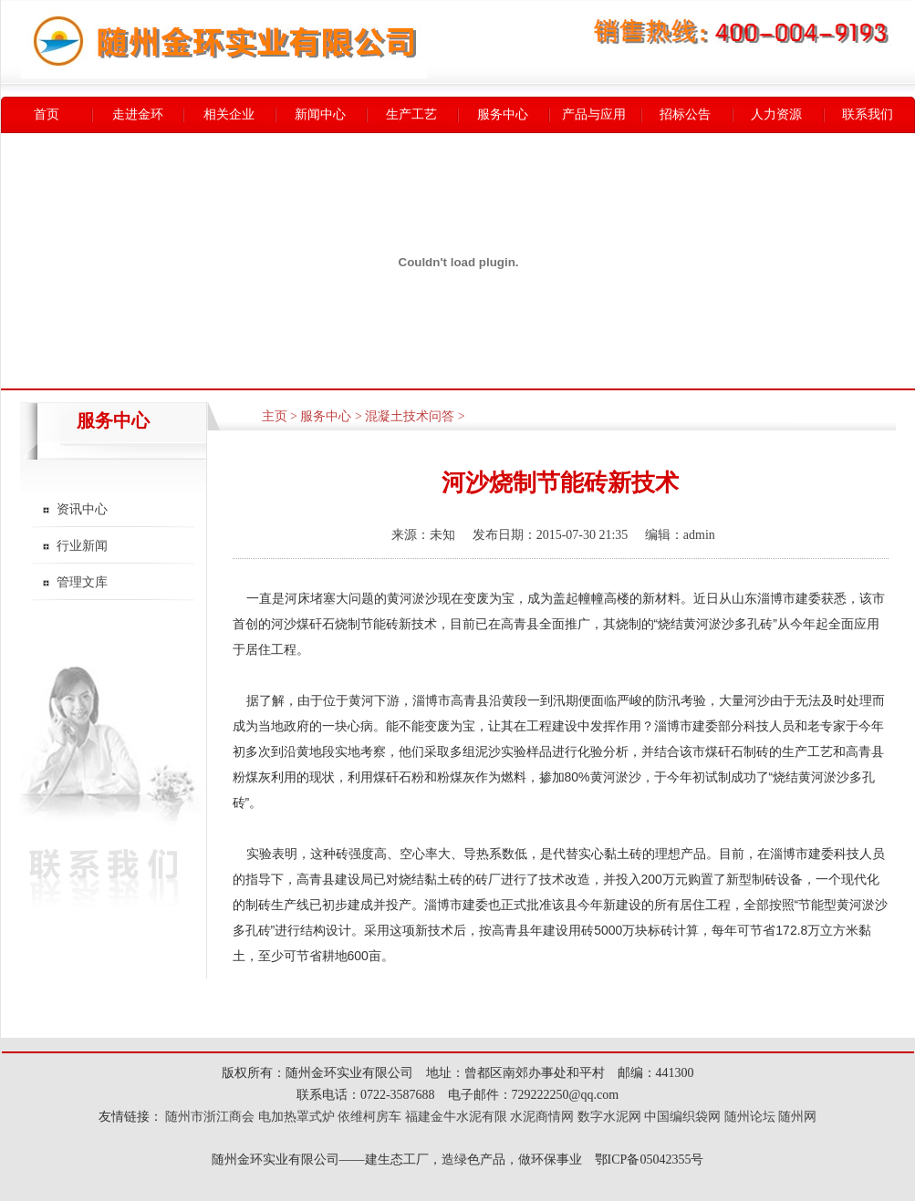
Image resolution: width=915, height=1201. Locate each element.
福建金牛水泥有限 (456, 1116)
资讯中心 (82, 509)
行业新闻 (82, 546)
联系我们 (867, 114)
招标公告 (685, 114)
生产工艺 (411, 114)
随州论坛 (749, 1116)
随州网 (797, 1116)
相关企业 (229, 114)
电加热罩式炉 (296, 1116)
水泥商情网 (542, 1116)
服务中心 (502, 114)
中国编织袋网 (682, 1116)
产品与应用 (594, 114)
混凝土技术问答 (409, 416)
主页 (274, 416)
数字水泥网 (609, 1116)
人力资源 (776, 114)
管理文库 (82, 582)
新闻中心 (320, 114)
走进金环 (137, 114)
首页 (46, 114)
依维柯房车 (369, 1116)
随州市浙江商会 (208, 1116)
